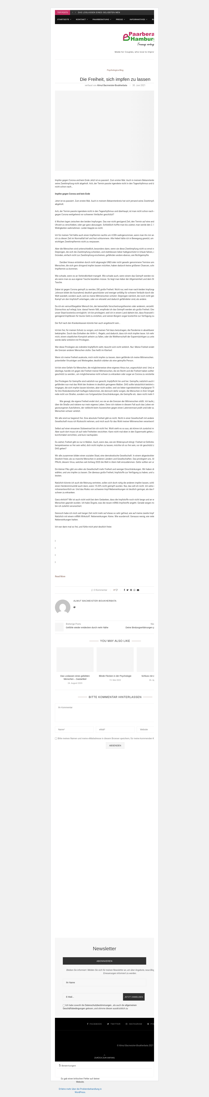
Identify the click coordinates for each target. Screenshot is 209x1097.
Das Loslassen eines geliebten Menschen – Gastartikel (111, 12)
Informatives (137, 19)
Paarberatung (101, 19)
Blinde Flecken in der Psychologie (115, 676)
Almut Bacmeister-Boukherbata (112, 85)
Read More (60, 576)
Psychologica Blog (115, 70)
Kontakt (81, 19)
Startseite (63, 19)
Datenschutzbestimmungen (98, 1005)
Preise (119, 19)
